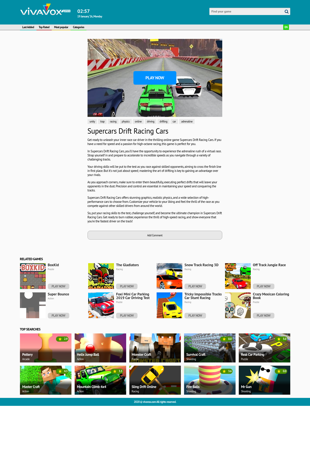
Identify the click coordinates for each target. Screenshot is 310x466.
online (138, 121)
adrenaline (187, 121)
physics (126, 121)
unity (92, 121)
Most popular (61, 27)
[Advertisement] (52, 103)
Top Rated (44, 27)
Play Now (154, 78)
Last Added (28, 27)
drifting (163, 121)
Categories (78, 27)
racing (113, 121)
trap (102, 121)
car (174, 121)
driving (150, 121)
